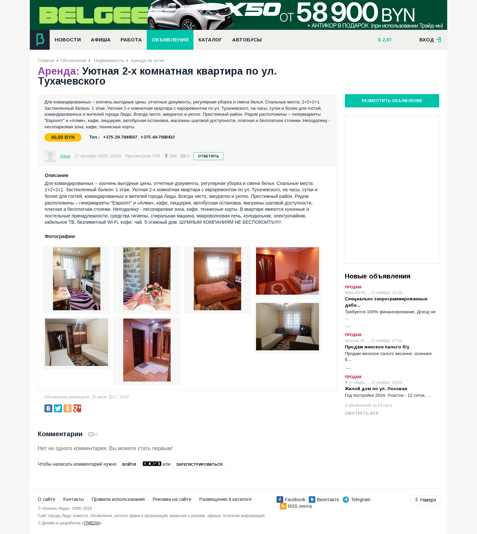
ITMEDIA (92, 523)
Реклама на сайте (172, 499)
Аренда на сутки (147, 60)
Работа (131, 39)
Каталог (210, 39)
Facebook (291, 499)
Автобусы (247, 39)
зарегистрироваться (199, 464)
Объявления (170, 39)
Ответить (208, 156)
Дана (65, 155)
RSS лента (296, 506)
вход (430, 39)
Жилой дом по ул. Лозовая (376, 388)
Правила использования (118, 499)
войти (129, 464)
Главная (46, 60)
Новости (68, 39)
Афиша (101, 39)
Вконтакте (324, 499)
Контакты (73, 499)
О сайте (46, 499)
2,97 (386, 39)
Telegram (356, 499)
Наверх (425, 500)
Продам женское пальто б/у (377, 346)
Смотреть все (362, 413)
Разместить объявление (392, 100)
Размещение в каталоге (225, 499)
